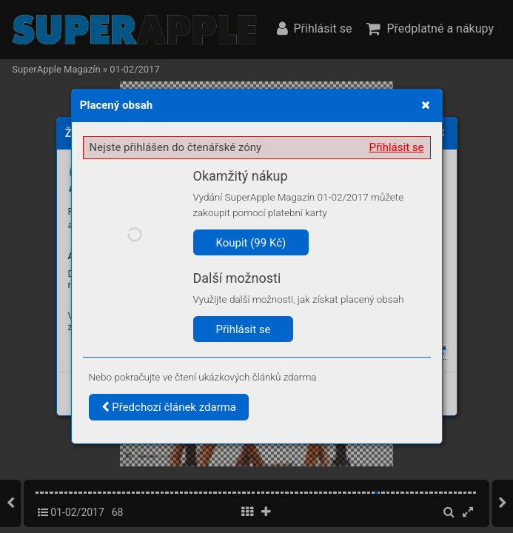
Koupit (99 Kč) (251, 242)
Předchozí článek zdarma (169, 407)
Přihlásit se (396, 147)
